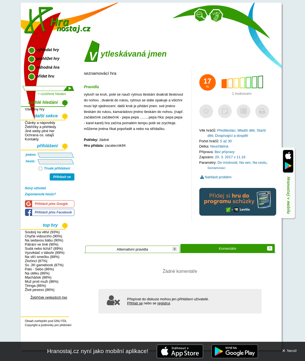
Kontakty (32, 139)
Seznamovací (216, 168)
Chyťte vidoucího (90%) (43, 236)
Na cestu (260, 162)
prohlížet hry (48, 58)
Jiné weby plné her (40, 131)
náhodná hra (48, 67)
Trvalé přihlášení (54, 168)
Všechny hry (34, 109)
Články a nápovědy (40, 123)
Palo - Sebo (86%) (39, 269)
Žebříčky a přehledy (40, 127)
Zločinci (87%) (36, 261)
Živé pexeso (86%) (40, 290)
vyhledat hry (48, 50)
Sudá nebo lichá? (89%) (44, 248)
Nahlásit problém (216, 177)
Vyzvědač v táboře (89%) (45, 253)
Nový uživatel (35, 188)
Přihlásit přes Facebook (53, 212)
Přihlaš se (135, 303)
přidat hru (45, 76)
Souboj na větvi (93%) (42, 232)
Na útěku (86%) (37, 273)
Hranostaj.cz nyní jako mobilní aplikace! (97, 351)
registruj (163, 303)
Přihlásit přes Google (51, 204)
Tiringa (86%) (35, 286)
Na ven (245, 162)
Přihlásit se (62, 177)
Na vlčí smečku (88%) (42, 257)
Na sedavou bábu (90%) (44, 240)
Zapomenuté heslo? (40, 194)
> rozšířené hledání (52, 94)
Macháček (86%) (38, 277)
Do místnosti (227, 162)
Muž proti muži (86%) (41, 281)
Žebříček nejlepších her (49, 297)
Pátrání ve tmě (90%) (41, 244)
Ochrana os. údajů (39, 135)
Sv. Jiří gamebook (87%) (44, 265)
